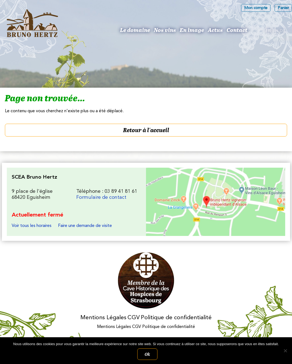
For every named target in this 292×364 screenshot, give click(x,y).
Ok (147, 354)
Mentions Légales (103, 318)
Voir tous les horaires (31, 226)
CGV (133, 318)
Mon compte (255, 8)
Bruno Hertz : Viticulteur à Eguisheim (113, 31)
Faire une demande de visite (85, 226)
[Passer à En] (275, 30)
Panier (283, 8)
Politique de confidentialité (176, 318)
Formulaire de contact (101, 197)
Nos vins (165, 30)
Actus (215, 30)
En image (192, 30)
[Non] (285, 350)
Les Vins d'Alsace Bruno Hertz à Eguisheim (32, 23)
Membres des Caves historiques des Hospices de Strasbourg (146, 280)
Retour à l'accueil (146, 130)
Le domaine (135, 30)
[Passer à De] (282, 30)
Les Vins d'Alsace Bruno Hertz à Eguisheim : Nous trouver (215, 202)
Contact (237, 30)
